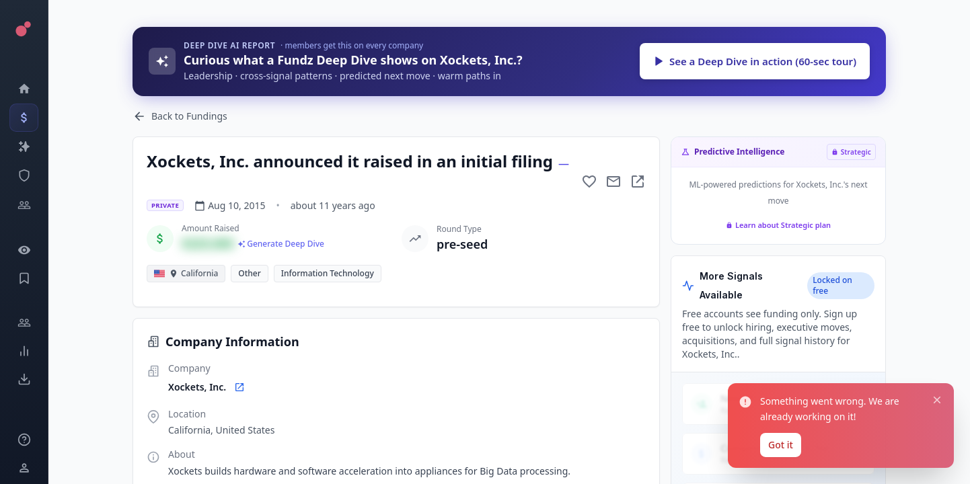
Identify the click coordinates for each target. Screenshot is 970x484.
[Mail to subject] (613, 181)
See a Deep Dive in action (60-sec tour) (754, 61)
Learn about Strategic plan (778, 225)
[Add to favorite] (589, 181)
